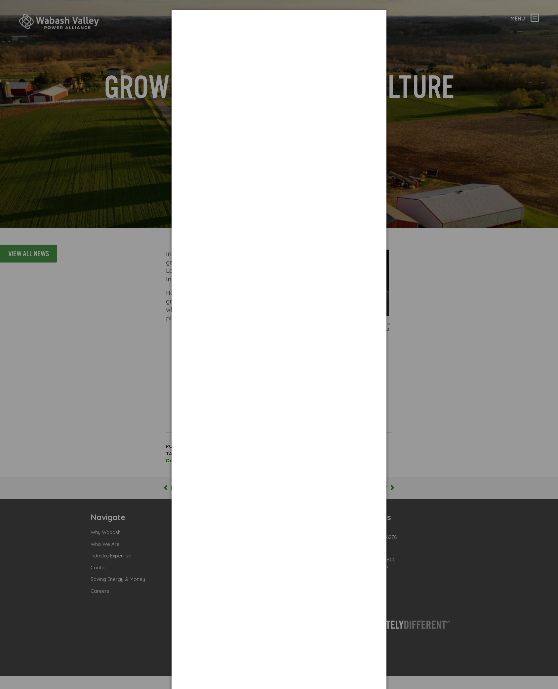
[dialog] (279, 35)
